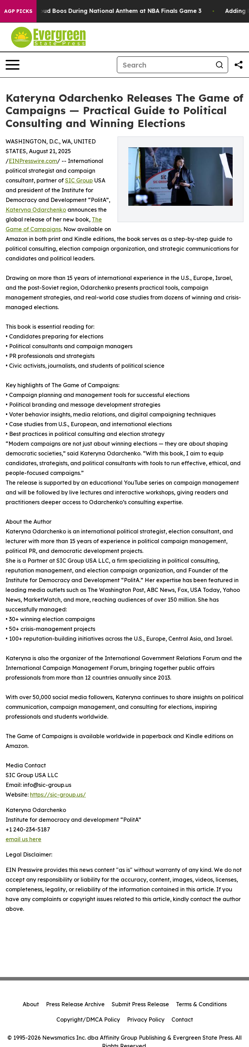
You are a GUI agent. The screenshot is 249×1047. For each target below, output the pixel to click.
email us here (23, 839)
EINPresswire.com (33, 160)
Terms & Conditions (201, 1004)
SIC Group (79, 180)
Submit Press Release (140, 1004)
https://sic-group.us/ (58, 794)
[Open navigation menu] (12, 65)
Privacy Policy (145, 1019)
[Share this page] (238, 65)
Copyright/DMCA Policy (88, 1019)
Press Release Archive (75, 1004)
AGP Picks (18, 11)
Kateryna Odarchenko (36, 209)
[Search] (164, 65)
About (31, 1004)
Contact (182, 1019)
